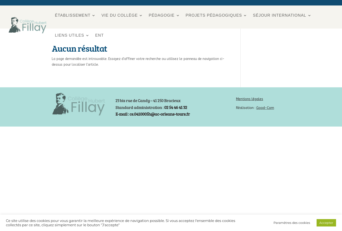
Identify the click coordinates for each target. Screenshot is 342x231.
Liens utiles (69, 35)
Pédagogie (162, 15)
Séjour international (279, 15)
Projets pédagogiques (213, 15)
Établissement (72, 15)
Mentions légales (249, 99)
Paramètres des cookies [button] (291, 223)
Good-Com (265, 108)
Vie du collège (119, 15)
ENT (99, 35)
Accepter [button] (326, 223)
